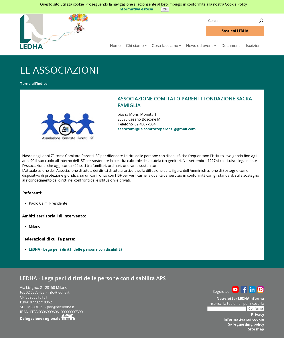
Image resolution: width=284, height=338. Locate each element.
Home (115, 45)
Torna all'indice (33, 83)
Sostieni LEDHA (235, 30)
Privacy (257, 314)
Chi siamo (136, 45)
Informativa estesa (135, 9)
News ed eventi (201, 45)
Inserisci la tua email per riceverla (236, 303)
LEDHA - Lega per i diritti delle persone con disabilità (75, 249)
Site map (256, 329)
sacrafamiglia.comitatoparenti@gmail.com (157, 129)
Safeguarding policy (246, 324)
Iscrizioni (253, 45)
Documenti (231, 45)
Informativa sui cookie (244, 319)
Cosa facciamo (166, 45)
